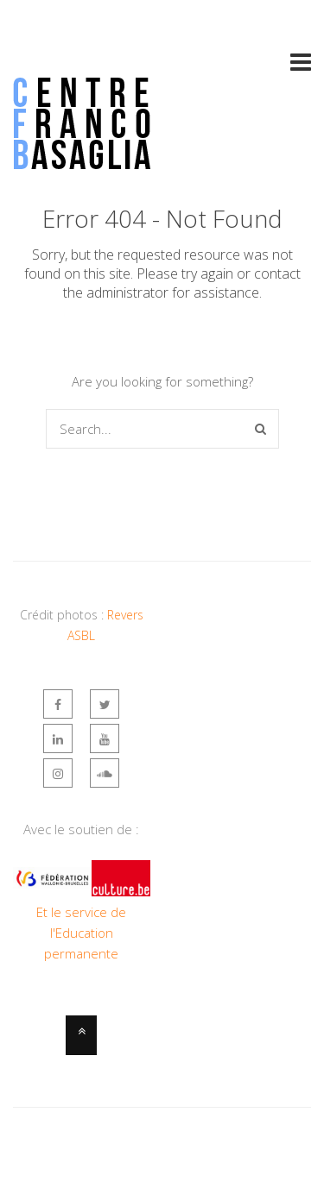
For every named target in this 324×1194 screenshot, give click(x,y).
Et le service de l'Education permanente (81, 932)
